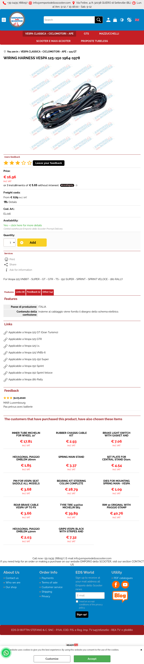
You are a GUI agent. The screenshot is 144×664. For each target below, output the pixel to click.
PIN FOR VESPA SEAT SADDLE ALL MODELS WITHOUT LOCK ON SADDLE (26, 482)
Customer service (52, 587)
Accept (92, 658)
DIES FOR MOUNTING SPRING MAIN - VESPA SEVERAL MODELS (116, 482)
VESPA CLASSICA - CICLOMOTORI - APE (49, 33)
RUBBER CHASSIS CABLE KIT (71, 434)
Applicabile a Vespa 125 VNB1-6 (27, 352)
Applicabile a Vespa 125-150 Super (28, 359)
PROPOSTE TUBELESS (94, 41)
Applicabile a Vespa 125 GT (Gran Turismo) (33, 332)
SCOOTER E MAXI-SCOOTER (53, 41)
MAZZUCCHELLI (109, 33)
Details (13, 202)
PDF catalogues (123, 578)
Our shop (11, 587)
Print (12, 259)
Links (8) (20, 292)
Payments (48, 578)
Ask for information (21, 269)
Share (13, 264)
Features (9, 292)
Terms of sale (50, 582)
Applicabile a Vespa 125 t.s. (24, 345)
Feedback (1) (33, 292)
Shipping (47, 591)
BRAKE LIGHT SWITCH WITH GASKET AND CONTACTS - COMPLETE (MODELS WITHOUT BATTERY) (116, 434)
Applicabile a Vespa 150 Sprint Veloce (30, 372)
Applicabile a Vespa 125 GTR (25, 339)
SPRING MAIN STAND (71, 457)
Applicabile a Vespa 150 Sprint (26, 366)
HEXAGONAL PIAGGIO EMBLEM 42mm (26, 530)
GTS (86, 33)
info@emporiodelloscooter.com (93, 558)
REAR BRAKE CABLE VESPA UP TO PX (26, 506)
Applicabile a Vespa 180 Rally (25, 379)
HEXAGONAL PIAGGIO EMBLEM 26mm (26, 458)
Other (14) (48, 292)
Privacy (46, 596)
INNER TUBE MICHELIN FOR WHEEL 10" (26, 434)
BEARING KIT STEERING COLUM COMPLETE (71, 482)
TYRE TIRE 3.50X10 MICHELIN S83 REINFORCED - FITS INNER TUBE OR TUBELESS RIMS (71, 506)
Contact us (12, 578)
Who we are (13, 582)
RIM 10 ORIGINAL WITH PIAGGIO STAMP (116, 506)
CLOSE (141, 649)
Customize (51, 658)
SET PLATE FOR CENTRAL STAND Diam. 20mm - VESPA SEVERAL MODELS (116, 458)
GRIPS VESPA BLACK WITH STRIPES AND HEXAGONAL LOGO (71, 530)
